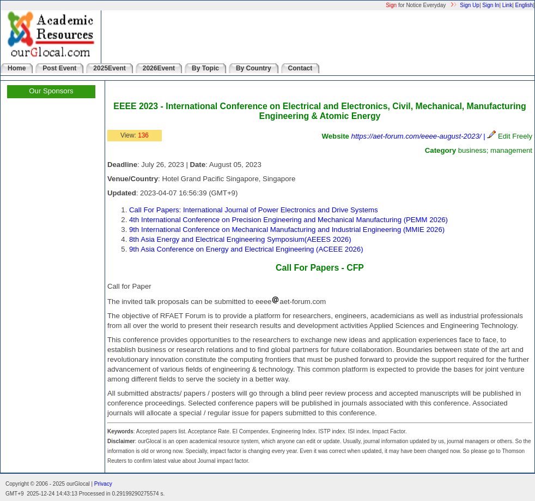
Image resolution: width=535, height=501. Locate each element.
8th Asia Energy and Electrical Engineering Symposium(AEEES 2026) (240, 239)
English (524, 5)
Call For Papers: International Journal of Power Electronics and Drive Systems (253, 210)
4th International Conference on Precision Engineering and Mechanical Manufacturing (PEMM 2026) (288, 220)
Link (507, 5)
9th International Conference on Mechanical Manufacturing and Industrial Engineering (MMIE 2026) (287, 229)
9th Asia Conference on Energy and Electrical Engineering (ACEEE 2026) (246, 249)
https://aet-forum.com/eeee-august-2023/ (416, 136)
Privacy (103, 484)
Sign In (490, 5)
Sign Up (469, 5)
